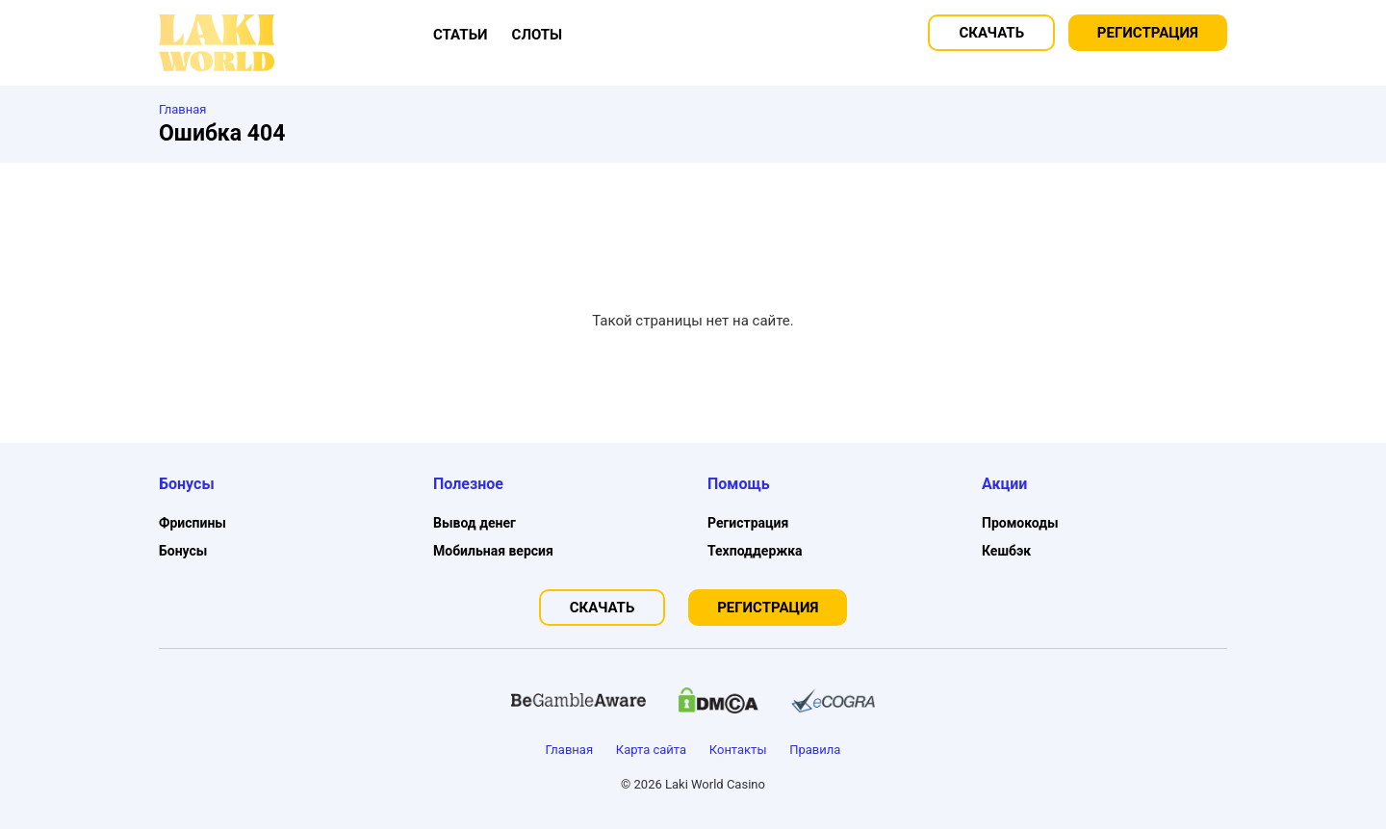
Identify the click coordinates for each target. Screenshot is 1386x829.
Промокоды (1020, 523)
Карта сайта (651, 749)
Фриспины (192, 523)
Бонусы (183, 550)
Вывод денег (474, 523)
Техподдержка (755, 550)
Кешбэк (1006, 550)
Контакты (738, 749)
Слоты (537, 34)
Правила (814, 749)
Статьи (460, 34)
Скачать (991, 32)
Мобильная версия (493, 550)
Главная (569, 749)
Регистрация (1147, 32)
